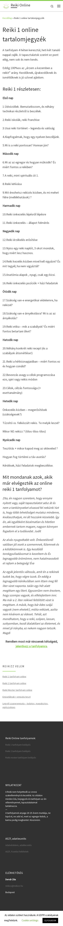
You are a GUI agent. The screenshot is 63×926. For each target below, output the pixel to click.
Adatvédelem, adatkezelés (18, 845)
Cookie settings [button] (30, 920)
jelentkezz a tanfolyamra (31, 646)
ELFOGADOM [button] (50, 920)
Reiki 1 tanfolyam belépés (17, 744)
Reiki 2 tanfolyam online (14, 683)
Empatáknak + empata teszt (17, 696)
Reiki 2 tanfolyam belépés (17, 751)
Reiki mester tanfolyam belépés (20, 757)
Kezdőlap (7, 18)
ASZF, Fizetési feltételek (16, 851)
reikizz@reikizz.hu (14, 885)
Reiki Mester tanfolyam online (17, 690)
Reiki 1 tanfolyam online (14, 676)
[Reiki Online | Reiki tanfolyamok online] (6, 5)
